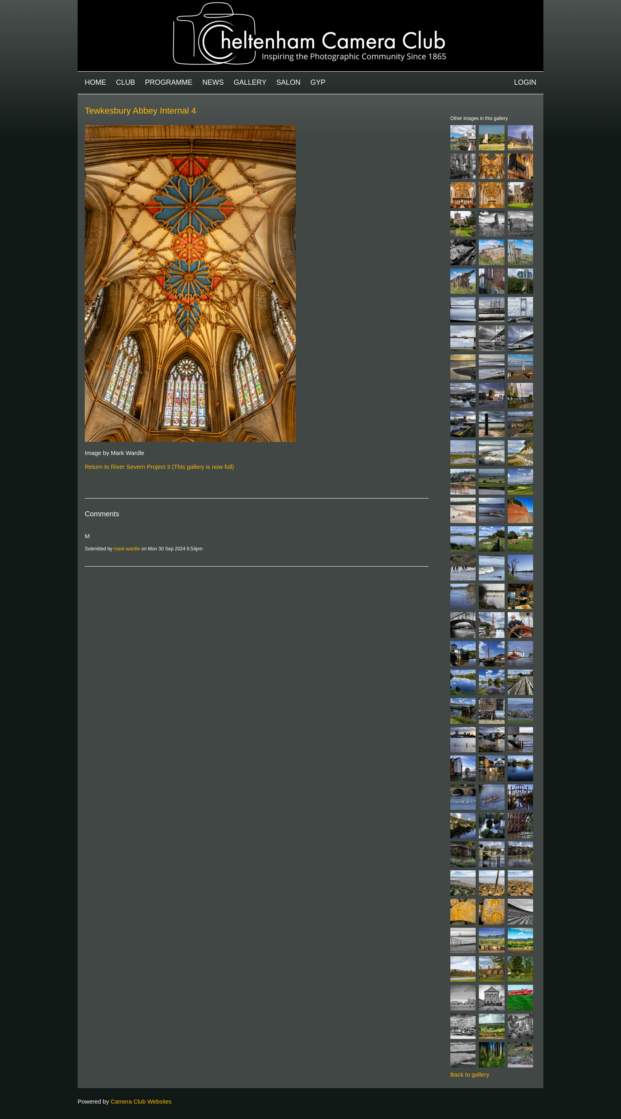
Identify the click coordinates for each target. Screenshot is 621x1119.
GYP (318, 82)
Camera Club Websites (140, 1101)
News (213, 82)
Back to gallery (469, 1074)
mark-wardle (127, 549)
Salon (288, 82)
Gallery (250, 82)
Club (125, 82)
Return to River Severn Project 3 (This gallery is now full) (159, 466)
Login (525, 82)
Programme (168, 82)
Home (95, 82)
